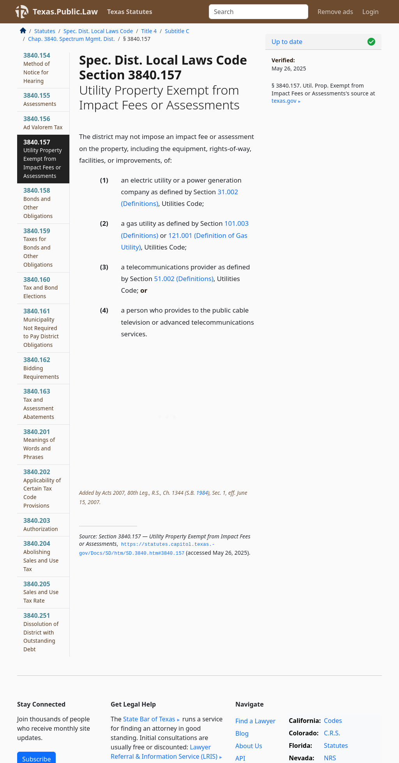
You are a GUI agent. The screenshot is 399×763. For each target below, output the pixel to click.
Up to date (287, 41)
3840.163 (38, 403)
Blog (242, 733)
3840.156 (43, 122)
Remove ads (335, 11)
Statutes (44, 31)
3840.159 (38, 247)
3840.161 (41, 327)
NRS (330, 758)
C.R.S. (332, 733)
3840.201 (39, 444)
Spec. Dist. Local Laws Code (98, 31)
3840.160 (40, 287)
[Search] (258, 11)
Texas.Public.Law (65, 11)
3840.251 (40, 632)
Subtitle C (177, 31)
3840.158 (38, 202)
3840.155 (39, 99)
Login (370, 11)
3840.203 (40, 524)
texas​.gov (284, 100)
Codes (333, 720)
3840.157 (42, 158)
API (240, 758)
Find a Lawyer (255, 721)
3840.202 (42, 488)
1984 (202, 492)
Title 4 (149, 31)
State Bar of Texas (149, 719)
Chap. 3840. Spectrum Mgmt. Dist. (71, 38)
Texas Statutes (129, 11)
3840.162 (41, 367)
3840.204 (40, 555)
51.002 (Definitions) (183, 278)
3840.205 (40, 592)
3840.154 (36, 67)
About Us (248, 746)
